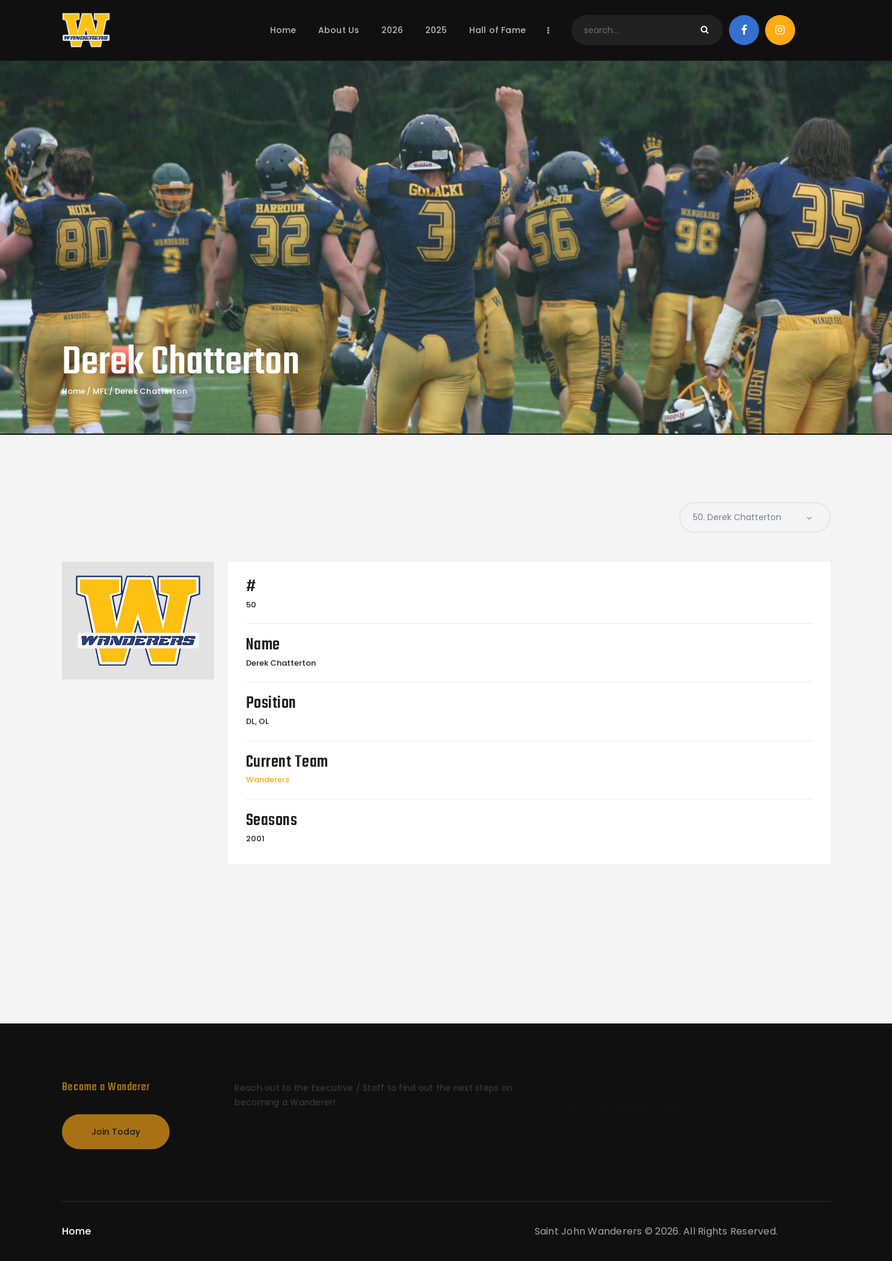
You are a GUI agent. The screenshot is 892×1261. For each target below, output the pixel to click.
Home (74, 391)
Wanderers (267, 779)
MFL (100, 391)
